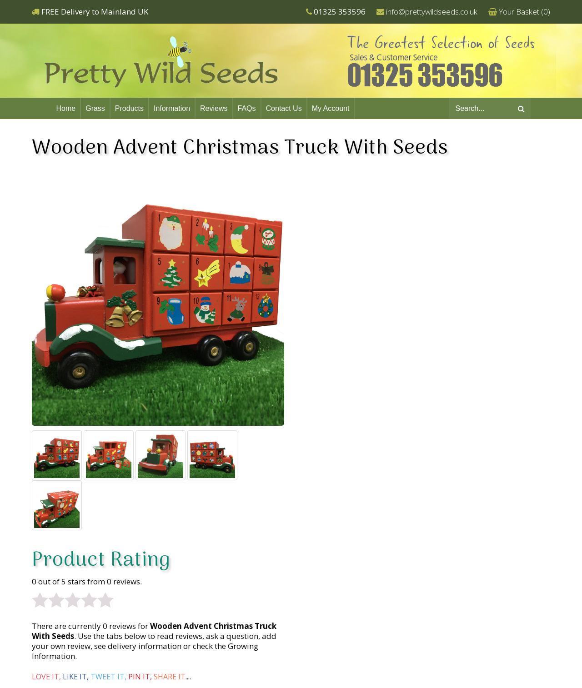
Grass (95, 108)
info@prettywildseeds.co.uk (431, 11)
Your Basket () (524, 11)
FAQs (247, 108)
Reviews (213, 108)
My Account (331, 108)
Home (66, 108)
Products (129, 108)
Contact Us (284, 108)
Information (172, 108)
